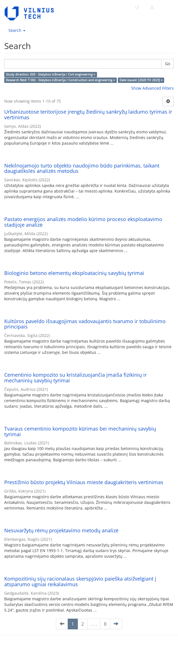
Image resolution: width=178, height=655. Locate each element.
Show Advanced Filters (152, 88)
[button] (137, 7)
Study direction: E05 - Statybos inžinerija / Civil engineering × (50, 74)
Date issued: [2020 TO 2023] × (141, 80)
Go (167, 63)
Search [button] (16, 30)
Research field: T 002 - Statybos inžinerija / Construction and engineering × (60, 80)
